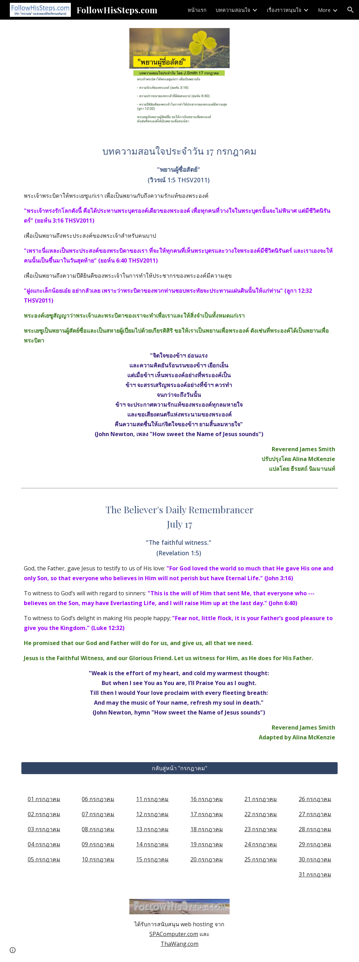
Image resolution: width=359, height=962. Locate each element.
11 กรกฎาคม (152, 799)
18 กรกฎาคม (206, 829)
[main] (179, 308)
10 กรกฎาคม (98, 859)
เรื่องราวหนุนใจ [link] (284, 9)
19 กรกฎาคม (206, 844)
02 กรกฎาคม (44, 814)
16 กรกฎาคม (206, 799)
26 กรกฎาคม (315, 799)
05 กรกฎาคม (44, 859)
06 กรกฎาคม (98, 799)
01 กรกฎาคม (44, 799)
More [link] (324, 9)
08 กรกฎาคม (98, 829)
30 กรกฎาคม (315, 859)
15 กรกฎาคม (152, 859)
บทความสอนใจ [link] (233, 9)
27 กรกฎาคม (315, 814)
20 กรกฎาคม (206, 859)
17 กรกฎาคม (206, 814)
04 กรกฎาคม (44, 844)
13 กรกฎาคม (152, 829)
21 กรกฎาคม (260, 799)
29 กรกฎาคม (315, 844)
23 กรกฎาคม (260, 829)
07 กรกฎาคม (98, 814)
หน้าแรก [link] (197, 9)
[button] (350, 9)
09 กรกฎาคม (98, 844)
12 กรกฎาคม (152, 814)
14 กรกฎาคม (152, 844)
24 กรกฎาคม (260, 844)
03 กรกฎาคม (44, 829)
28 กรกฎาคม (315, 829)
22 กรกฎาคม (260, 814)
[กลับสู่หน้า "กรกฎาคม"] (179, 768)
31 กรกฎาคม (315, 874)
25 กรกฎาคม (260, 859)
